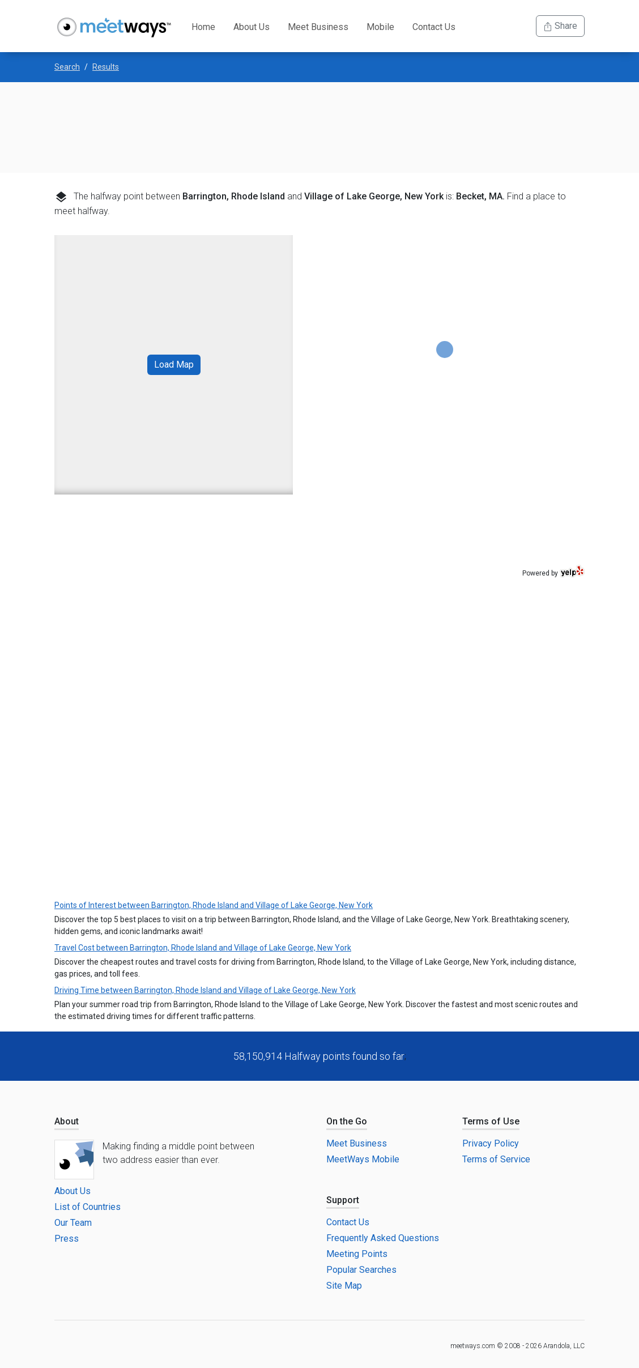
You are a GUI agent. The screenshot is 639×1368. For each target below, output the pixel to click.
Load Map (174, 364)
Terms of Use (490, 1121)
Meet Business (318, 27)
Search (67, 66)
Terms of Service (496, 1159)
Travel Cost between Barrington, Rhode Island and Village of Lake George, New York (202, 947)
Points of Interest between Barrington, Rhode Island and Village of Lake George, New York (213, 905)
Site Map (344, 1285)
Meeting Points (356, 1253)
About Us (251, 27)
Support (342, 1200)
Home (203, 27)
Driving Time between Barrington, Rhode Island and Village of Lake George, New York (205, 990)
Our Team (73, 1222)
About (66, 1121)
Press (66, 1238)
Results (105, 66)
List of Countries (87, 1206)
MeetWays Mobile (362, 1159)
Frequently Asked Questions (382, 1238)
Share (560, 25)
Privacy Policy (490, 1143)
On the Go (346, 1121)
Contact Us (433, 27)
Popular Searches (361, 1269)
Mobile (380, 27)
